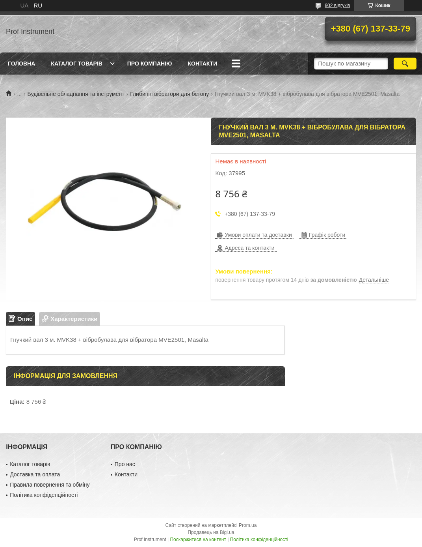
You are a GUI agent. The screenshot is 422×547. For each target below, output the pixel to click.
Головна (21, 63)
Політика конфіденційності (44, 495)
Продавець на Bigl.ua (211, 532)
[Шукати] (405, 63)
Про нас (125, 464)
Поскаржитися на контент (198, 539)
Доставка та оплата (35, 474)
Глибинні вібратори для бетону (169, 94)
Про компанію (149, 63)
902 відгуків (337, 5)
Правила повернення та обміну (49, 484)
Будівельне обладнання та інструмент (76, 94)
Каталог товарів (76, 63)
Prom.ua (248, 525)
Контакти (202, 63)
